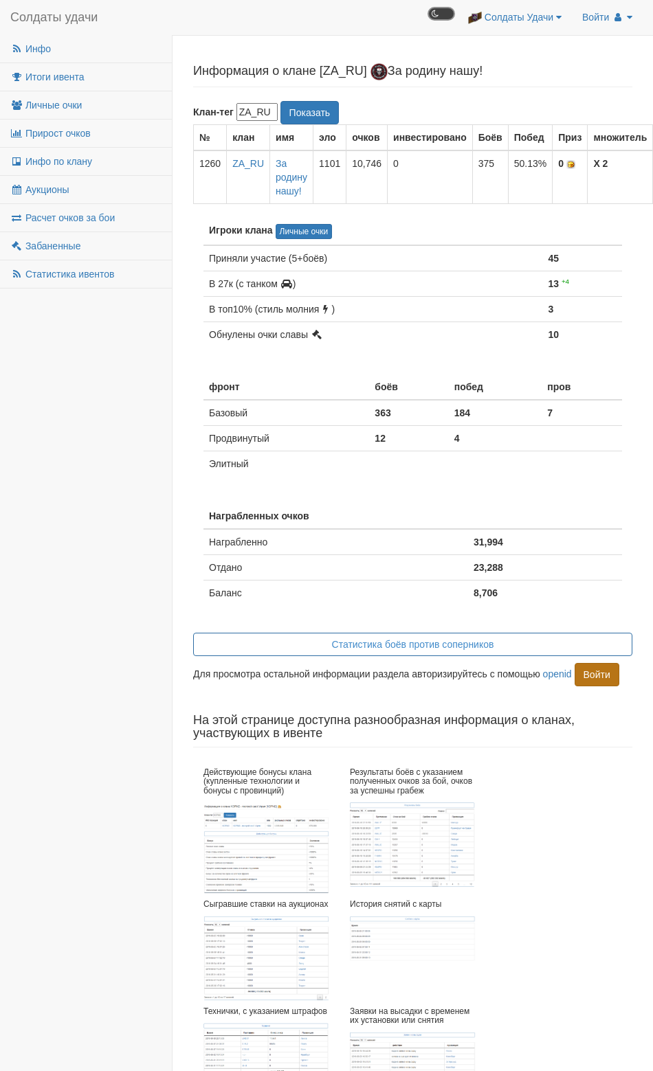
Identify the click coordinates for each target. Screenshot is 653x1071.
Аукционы (39, 189)
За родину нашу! (291, 177)
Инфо (30, 48)
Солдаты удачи (54, 17)
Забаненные (45, 245)
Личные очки (46, 105)
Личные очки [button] (304, 231)
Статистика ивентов (62, 274)
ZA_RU (248, 163)
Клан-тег (213, 111)
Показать (310, 112)
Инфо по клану (51, 161)
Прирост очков (50, 133)
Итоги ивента (47, 76)
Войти (607, 17)
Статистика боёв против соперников (413, 644)
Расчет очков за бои (62, 217)
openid (557, 673)
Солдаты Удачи (515, 18)
